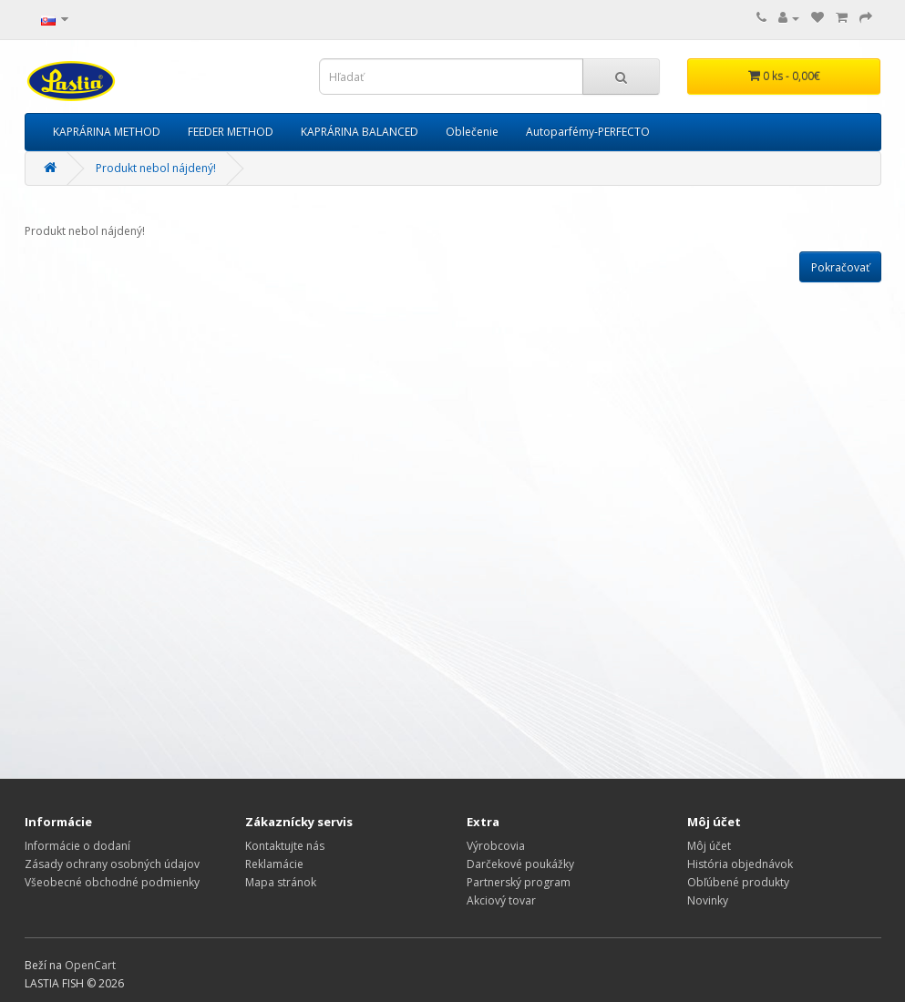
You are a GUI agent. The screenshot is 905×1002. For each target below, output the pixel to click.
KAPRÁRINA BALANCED (359, 131)
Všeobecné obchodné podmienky (112, 882)
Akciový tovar (501, 900)
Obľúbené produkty (738, 882)
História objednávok (740, 864)
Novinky (707, 900)
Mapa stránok (280, 882)
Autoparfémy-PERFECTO (588, 131)
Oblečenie (472, 131)
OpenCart (90, 965)
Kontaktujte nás (284, 846)
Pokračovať (840, 267)
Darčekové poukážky (520, 864)
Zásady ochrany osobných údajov (112, 864)
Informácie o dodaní (77, 846)
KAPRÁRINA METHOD (106, 131)
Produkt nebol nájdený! (156, 168)
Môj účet (709, 846)
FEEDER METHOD (230, 131)
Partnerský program (519, 882)
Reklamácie (274, 864)
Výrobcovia (496, 846)
